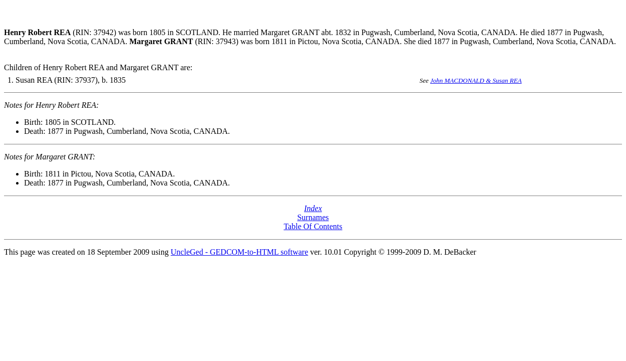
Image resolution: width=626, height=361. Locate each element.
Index (313, 208)
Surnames (313, 217)
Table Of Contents (312, 226)
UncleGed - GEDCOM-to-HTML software (239, 252)
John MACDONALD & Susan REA (476, 80)
